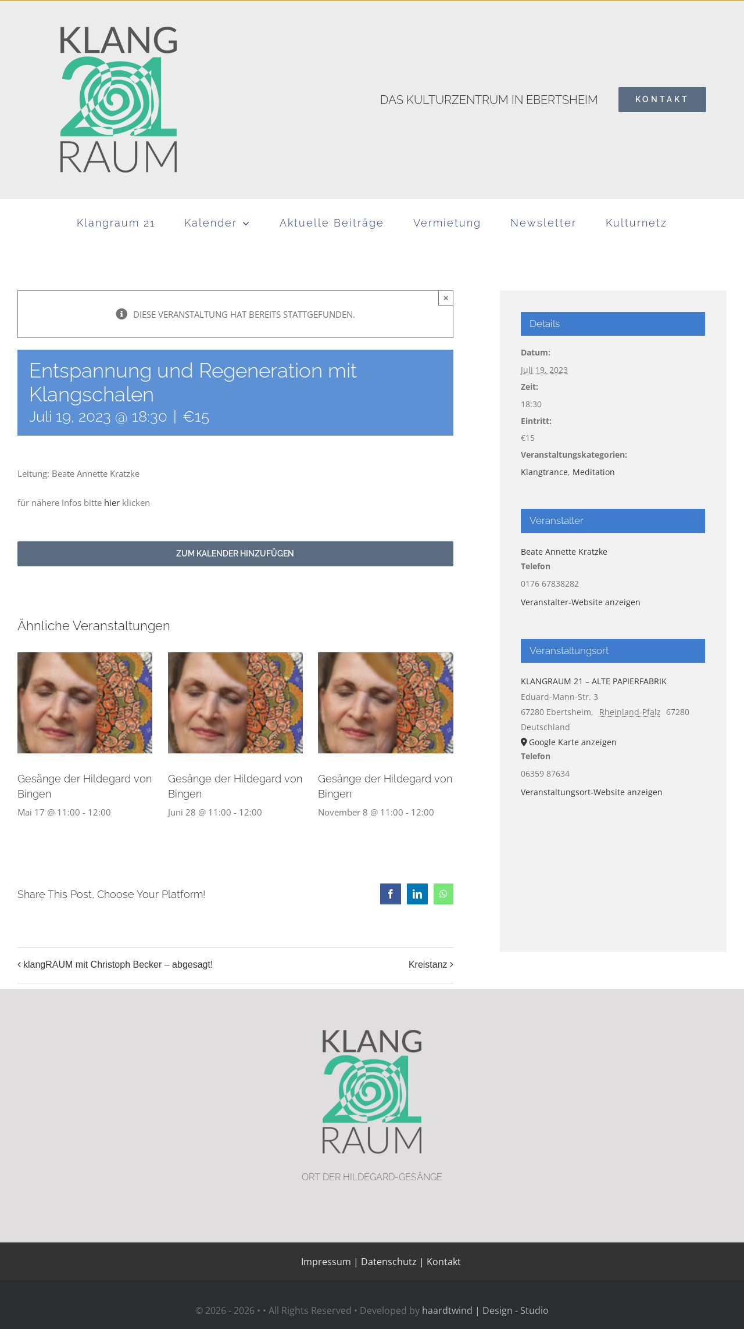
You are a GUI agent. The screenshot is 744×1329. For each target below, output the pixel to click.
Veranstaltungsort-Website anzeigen (592, 792)
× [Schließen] (446, 298)
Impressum (326, 1261)
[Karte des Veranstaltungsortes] (613, 864)
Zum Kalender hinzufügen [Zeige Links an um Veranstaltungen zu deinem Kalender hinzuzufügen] (235, 553)
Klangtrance (544, 471)
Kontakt (442, 1261)
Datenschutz (389, 1261)
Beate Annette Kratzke (564, 551)
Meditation (594, 471)
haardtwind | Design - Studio (485, 1310)
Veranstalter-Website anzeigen (581, 602)
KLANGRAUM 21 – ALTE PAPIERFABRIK (594, 681)
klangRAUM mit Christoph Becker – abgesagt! (118, 964)
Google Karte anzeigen (573, 742)
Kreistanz (428, 964)
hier (112, 502)
